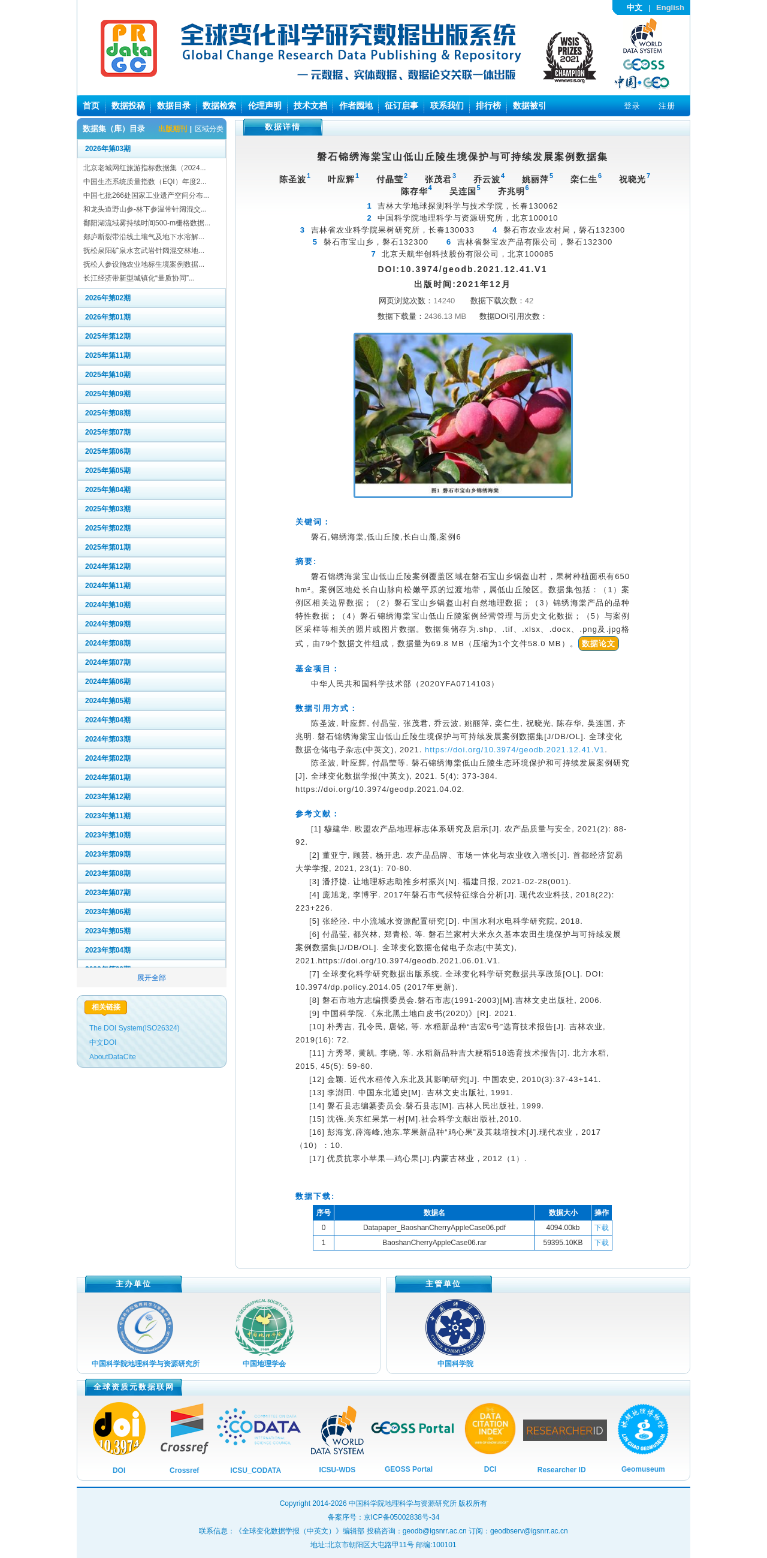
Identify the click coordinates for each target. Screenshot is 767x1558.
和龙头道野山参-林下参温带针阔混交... (145, 209)
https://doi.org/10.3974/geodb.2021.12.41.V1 (515, 749)
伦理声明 (265, 105)
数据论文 (598, 643)
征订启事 (401, 105)
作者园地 (356, 105)
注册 (667, 105)
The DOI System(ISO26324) (134, 1028)
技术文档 (310, 105)
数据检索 (219, 105)
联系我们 (447, 105)
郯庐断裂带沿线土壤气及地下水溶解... (143, 237)
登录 (632, 105)
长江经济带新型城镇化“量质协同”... (139, 278)
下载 (601, 1228)
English (670, 7)
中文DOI (102, 1042)
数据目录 (174, 105)
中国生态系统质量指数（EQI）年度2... (144, 181)
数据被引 (529, 105)
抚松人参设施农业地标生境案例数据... (143, 264)
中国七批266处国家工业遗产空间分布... (146, 195)
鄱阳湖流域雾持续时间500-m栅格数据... (146, 223)
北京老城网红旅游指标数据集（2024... (144, 168)
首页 (91, 105)
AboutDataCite (112, 1057)
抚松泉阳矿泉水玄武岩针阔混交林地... (143, 250)
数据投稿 (128, 105)
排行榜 (488, 105)
